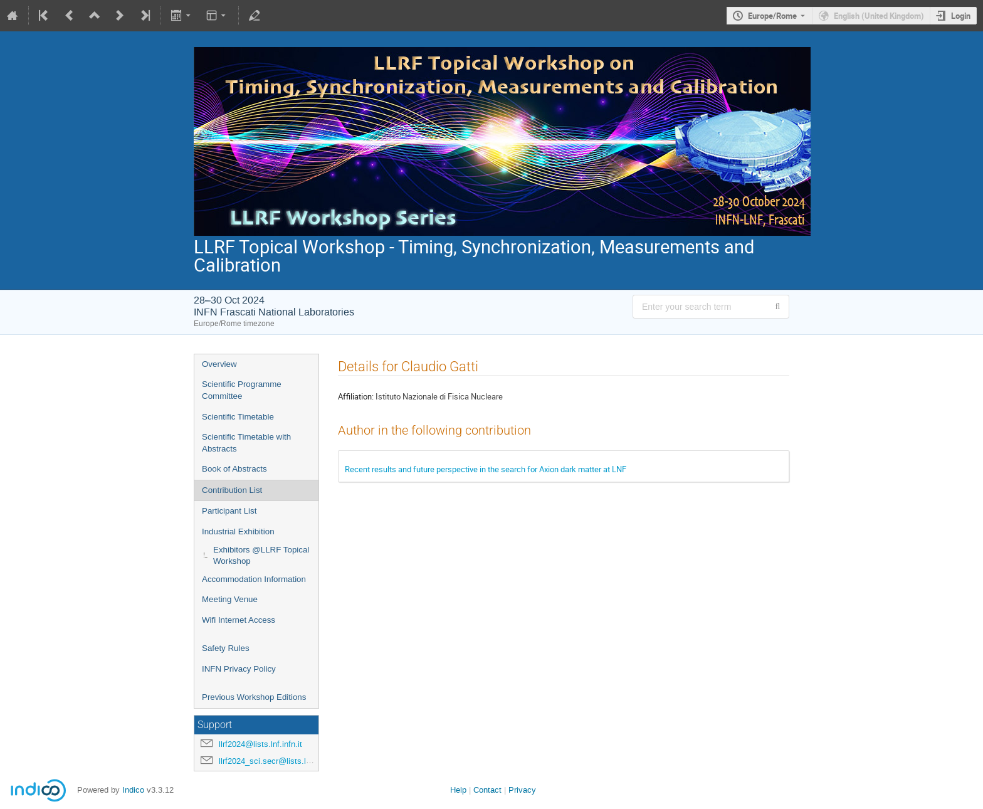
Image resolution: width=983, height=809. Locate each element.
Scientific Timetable (238, 416)
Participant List (229, 511)
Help (458, 790)
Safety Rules (226, 648)
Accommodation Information (254, 579)
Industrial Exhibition (238, 531)
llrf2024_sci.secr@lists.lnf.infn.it (277, 761)
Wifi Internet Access (238, 620)
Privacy (522, 790)
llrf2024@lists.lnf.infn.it (260, 744)
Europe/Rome (772, 15)
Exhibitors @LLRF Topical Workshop (261, 555)
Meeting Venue (230, 599)
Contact (487, 790)
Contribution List (232, 490)
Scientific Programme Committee (241, 390)
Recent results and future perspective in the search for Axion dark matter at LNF (485, 469)
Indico (133, 790)
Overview (219, 364)
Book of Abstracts (234, 468)
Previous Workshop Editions (254, 697)
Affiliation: (356, 396)
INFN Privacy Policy (239, 669)
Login (960, 15)
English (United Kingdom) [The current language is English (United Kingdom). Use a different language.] (879, 15)
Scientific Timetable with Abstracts (246, 442)
